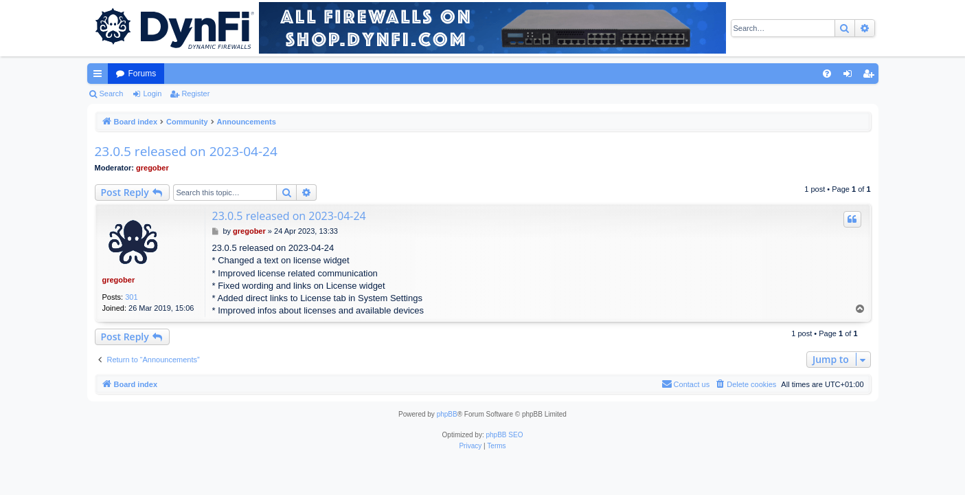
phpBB (447, 414)
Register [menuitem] (870, 76)
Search (112, 93)
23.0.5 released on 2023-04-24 (186, 151)
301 (131, 297)
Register (195, 93)
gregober (152, 168)
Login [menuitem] (850, 76)
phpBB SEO (504, 435)
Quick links (100, 76)
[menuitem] (827, 73)
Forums (142, 73)
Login (152, 93)
